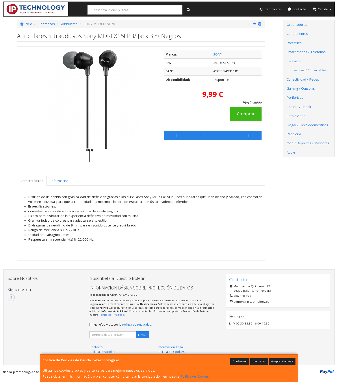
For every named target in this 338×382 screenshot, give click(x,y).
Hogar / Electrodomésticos (307, 125)
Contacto (296, 9)
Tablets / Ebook (299, 106)
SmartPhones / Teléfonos (306, 52)
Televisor (294, 61)
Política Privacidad (102, 352)
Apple (291, 152)
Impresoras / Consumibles (307, 70)
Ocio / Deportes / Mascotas (308, 143)
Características (32, 180)
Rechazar (259, 361)
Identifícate (270, 9)
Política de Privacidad (111, 314)
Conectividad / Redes (303, 79)
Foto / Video (296, 115)
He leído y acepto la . (123, 324)
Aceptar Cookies (282, 361)
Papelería (294, 134)
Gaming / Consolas (301, 88)
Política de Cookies (194, 376)
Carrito (322, 9)
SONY (217, 54)
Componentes (297, 33)
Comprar (246, 114)
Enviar (142, 335)
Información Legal (171, 347)
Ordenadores (297, 24)
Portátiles (294, 43)
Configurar (240, 361)
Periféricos (295, 97)
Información (60, 180)
